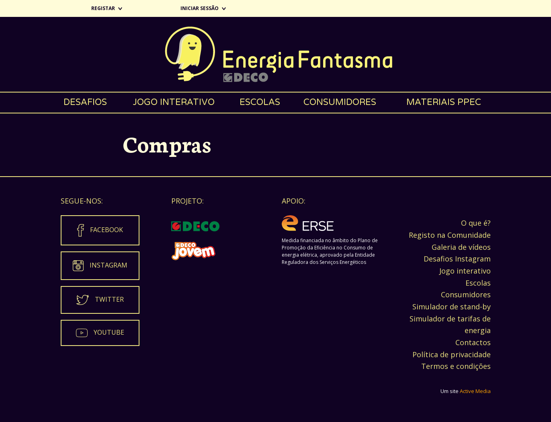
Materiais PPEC (443, 102)
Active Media (475, 391)
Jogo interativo (174, 102)
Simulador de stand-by (451, 306)
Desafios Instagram (457, 258)
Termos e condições (456, 366)
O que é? (476, 223)
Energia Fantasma (275, 54)
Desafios (85, 102)
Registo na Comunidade (450, 235)
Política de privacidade (451, 354)
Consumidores (339, 102)
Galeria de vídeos (461, 247)
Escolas (260, 102)
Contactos (473, 342)
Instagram (108, 265)
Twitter (109, 299)
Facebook (106, 229)
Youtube (109, 332)
